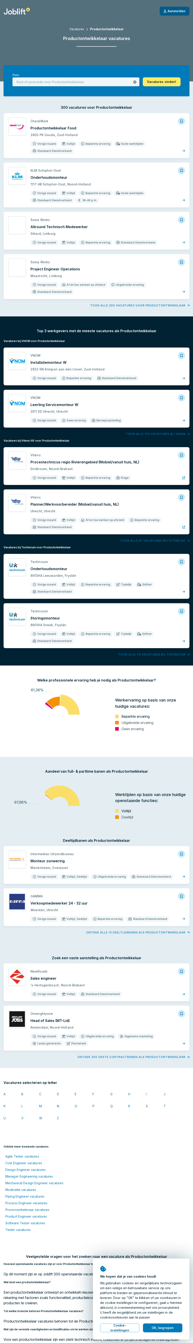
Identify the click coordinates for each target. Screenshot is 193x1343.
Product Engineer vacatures (26, 1216)
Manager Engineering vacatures (29, 1176)
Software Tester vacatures (25, 1223)
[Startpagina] (17, 11)
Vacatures (76, 29)
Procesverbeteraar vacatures (27, 1210)
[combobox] (75, 81)
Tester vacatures (18, 1230)
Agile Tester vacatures (22, 1156)
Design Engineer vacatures (25, 1170)
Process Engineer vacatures (26, 1203)
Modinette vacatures (20, 1190)
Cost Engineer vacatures (23, 1163)
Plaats (15, 75)
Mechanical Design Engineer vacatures (34, 1183)
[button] (135, 82)
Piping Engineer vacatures (24, 1196)
